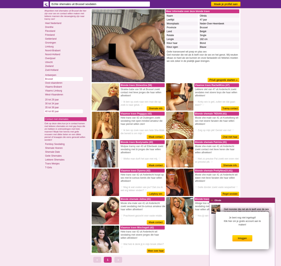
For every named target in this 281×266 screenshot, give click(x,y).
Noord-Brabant (52, 50)
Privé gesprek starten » (223, 80)
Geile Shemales (53, 155)
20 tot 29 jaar (52, 99)
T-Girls (48, 167)
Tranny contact (230, 108)
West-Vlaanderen (54, 94)
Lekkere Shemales (54, 159)
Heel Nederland (53, 23)
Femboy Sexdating (55, 144)
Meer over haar (156, 250)
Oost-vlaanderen (53, 83)
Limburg (49, 46)
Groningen (50, 42)
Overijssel (50, 58)
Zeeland (49, 66)
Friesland (50, 35)
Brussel (49, 79)
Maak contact (156, 137)
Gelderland (51, 38)
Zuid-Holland (51, 70)
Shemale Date (52, 152)
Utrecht (49, 62)
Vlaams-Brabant (53, 86)
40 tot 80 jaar (52, 111)
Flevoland (50, 31)
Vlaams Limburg (53, 90)
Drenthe (49, 27)
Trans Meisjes (52, 163)
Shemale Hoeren (54, 148)
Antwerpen (50, 75)
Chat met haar (230, 137)
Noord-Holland (52, 54)
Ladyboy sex (155, 193)
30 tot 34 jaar (52, 103)
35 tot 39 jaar (52, 107)
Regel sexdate (230, 193)
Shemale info (156, 108)
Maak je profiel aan (226, 4)
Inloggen (242, 238)
